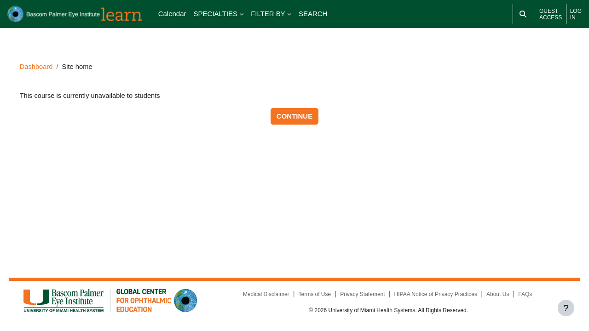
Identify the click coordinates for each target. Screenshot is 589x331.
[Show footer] (566, 308)
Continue (294, 108)
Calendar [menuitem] (172, 13)
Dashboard (49, 58)
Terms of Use (310, 295)
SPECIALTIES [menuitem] (216, 13)
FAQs (521, 295)
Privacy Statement (358, 295)
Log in (576, 14)
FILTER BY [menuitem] (268, 13)
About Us (493, 295)
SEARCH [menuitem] (313, 13)
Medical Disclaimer (261, 295)
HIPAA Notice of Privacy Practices (431, 295)
